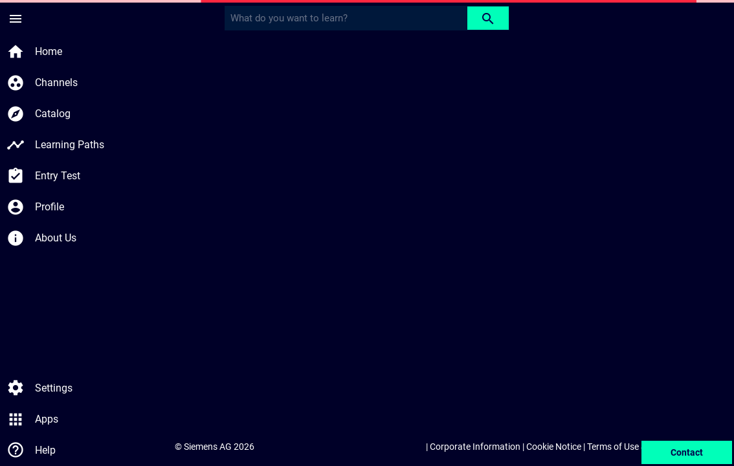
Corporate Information (475, 446)
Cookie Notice (553, 446)
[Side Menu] (15, 18)
